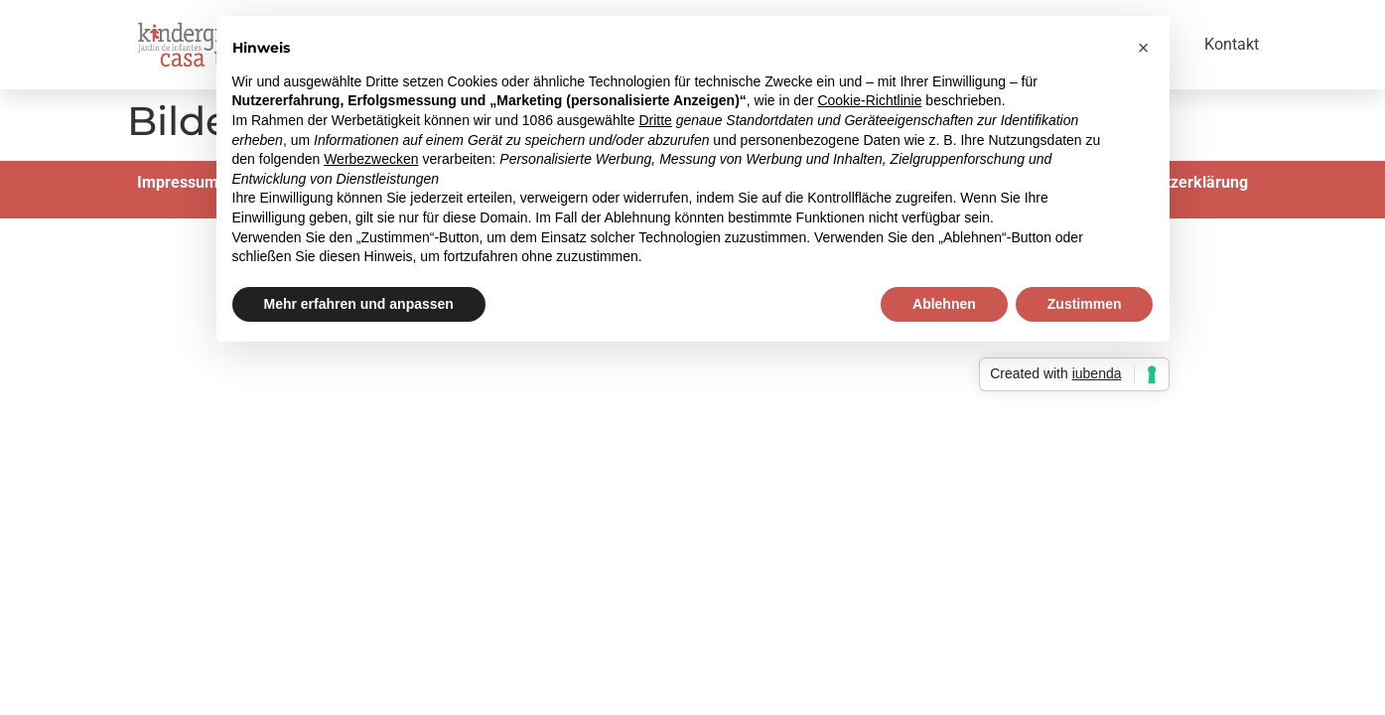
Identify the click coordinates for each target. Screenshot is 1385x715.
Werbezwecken (371, 159)
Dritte (654, 120)
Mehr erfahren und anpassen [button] (359, 304)
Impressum (177, 182)
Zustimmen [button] (1084, 304)
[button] (1144, 48)
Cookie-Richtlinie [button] (869, 100)
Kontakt (1231, 44)
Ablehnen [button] (944, 304)
